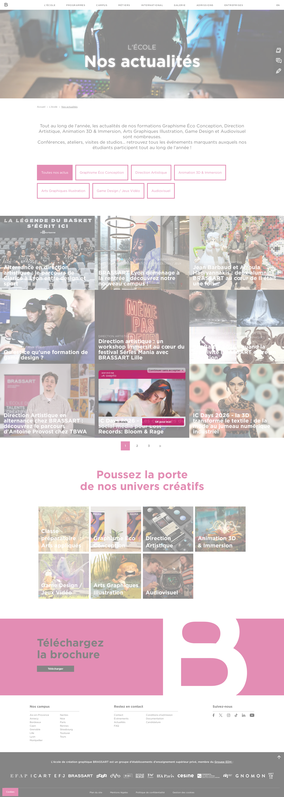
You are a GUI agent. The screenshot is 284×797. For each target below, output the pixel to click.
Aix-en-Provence (39, 715)
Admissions (205, 5)
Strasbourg (66, 729)
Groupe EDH (223, 762)
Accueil (41, 106)
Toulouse (65, 733)
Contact (118, 715)
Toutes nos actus (54, 172)
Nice (62, 718)
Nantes (64, 715)
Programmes (75, 5)
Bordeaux (35, 722)
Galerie (180, 5)
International (152, 5)
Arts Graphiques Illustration (63, 191)
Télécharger (55, 668)
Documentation (155, 718)
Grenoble (35, 729)
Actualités (119, 722)
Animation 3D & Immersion (200, 172)
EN (277, 5)
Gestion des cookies (183, 792)
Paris (63, 722)
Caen (33, 725)
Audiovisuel (160, 191)
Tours (63, 736)
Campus (101, 5)
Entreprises (233, 5)
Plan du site (96, 792)
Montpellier (36, 740)
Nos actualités (69, 106)
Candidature (153, 722)
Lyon (32, 736)
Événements (121, 718)
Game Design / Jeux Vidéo (118, 191)
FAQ (116, 725)
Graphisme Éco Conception (102, 172)
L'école (50, 5)
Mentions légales (119, 792)
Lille (32, 733)
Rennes (64, 725)
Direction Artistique (151, 172)
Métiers (124, 5)
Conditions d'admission (159, 715)
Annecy (34, 718)
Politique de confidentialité (150, 792)
